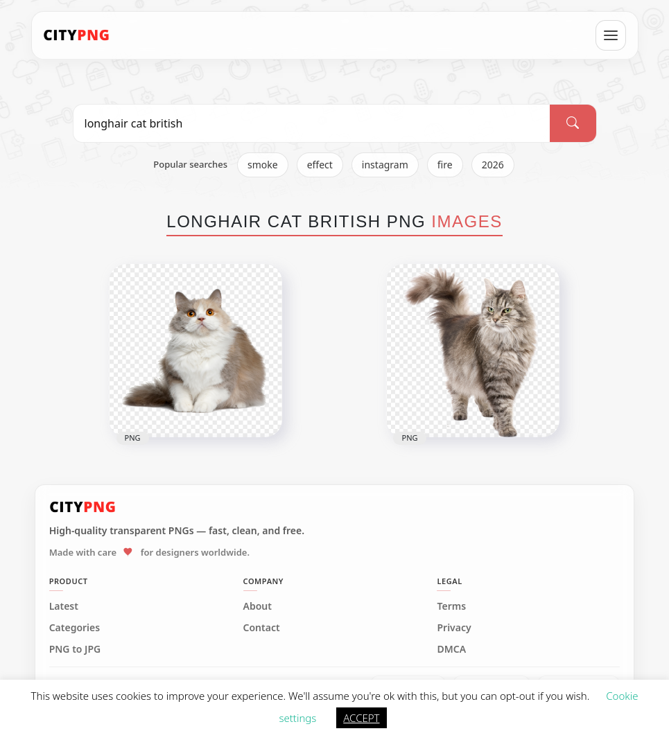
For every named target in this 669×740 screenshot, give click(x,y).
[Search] (573, 123)
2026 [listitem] (493, 164)
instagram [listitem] (385, 164)
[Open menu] (611, 35)
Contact (261, 628)
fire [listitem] (445, 164)
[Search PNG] (311, 123)
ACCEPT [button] (361, 718)
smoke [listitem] (262, 164)
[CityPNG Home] (77, 35)
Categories (75, 628)
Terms (451, 606)
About (257, 606)
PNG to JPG (75, 649)
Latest (63, 606)
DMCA (451, 649)
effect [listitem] (320, 164)
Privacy (454, 628)
